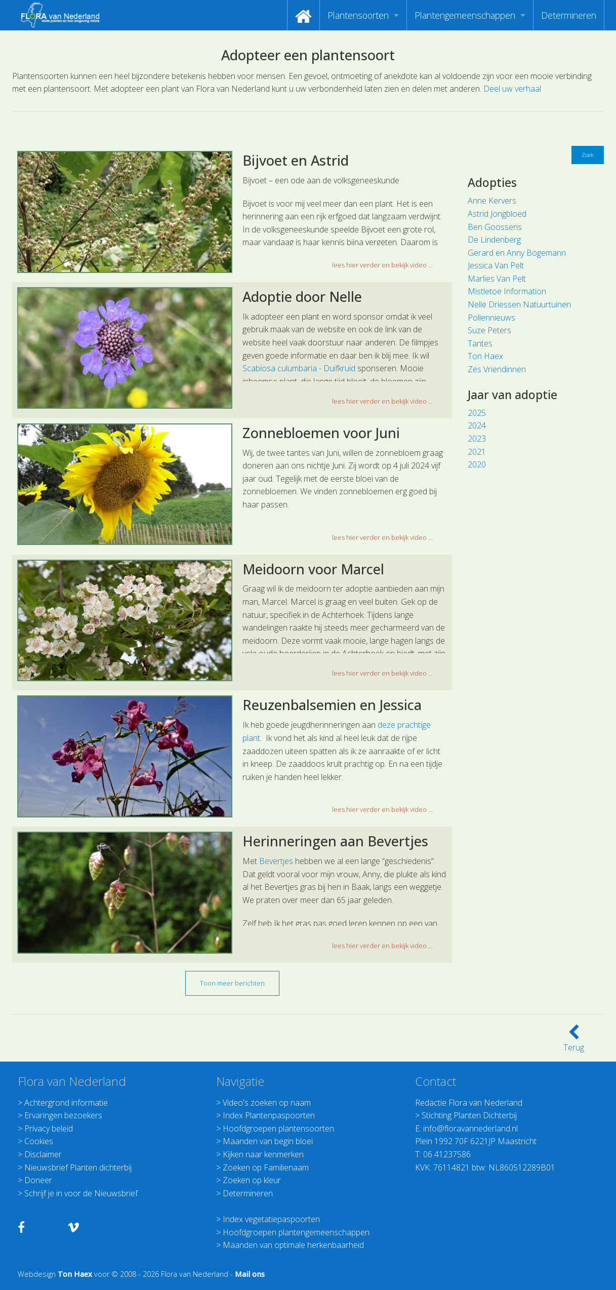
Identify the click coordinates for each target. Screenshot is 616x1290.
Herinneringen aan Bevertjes (335, 841)
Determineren (568, 15)
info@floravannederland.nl (470, 1128)
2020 (477, 464)
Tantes (480, 343)
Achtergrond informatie (66, 1102)
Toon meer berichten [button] (232, 983)
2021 (477, 451)
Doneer (38, 1180)
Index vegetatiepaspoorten (271, 1219)
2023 (477, 438)
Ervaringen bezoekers (63, 1115)
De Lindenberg (494, 239)
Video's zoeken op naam (267, 1102)
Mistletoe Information (507, 291)
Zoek (588, 155)
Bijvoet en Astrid (295, 160)
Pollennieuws (491, 317)
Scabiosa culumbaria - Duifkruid (298, 368)
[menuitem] (303, 15)
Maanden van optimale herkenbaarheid (293, 1244)
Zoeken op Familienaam (266, 1167)
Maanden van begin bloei (268, 1141)
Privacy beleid (48, 1128)
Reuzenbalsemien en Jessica (332, 704)
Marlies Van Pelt (497, 278)
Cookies (38, 1141)
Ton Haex (485, 356)
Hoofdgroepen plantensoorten (278, 1128)
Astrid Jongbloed (497, 213)
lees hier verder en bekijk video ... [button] (382, 264)
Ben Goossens (495, 226)
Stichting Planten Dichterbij (469, 1115)
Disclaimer (43, 1154)
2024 (477, 425)
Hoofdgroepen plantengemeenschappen (296, 1232)
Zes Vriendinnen (497, 369)
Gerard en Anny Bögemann (517, 252)
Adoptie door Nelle (302, 296)
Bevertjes (276, 861)
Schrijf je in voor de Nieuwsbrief (81, 1193)
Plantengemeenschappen (465, 15)
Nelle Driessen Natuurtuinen (519, 304)
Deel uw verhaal (512, 88)
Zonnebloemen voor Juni (321, 432)
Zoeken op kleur (252, 1180)
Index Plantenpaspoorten (269, 1115)
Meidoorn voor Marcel (313, 569)
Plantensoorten (358, 15)
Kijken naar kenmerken (263, 1154)
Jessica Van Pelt (496, 265)
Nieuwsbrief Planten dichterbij (78, 1167)
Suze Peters (489, 330)
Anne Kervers (492, 200)
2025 (477, 412)
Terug (573, 1041)
